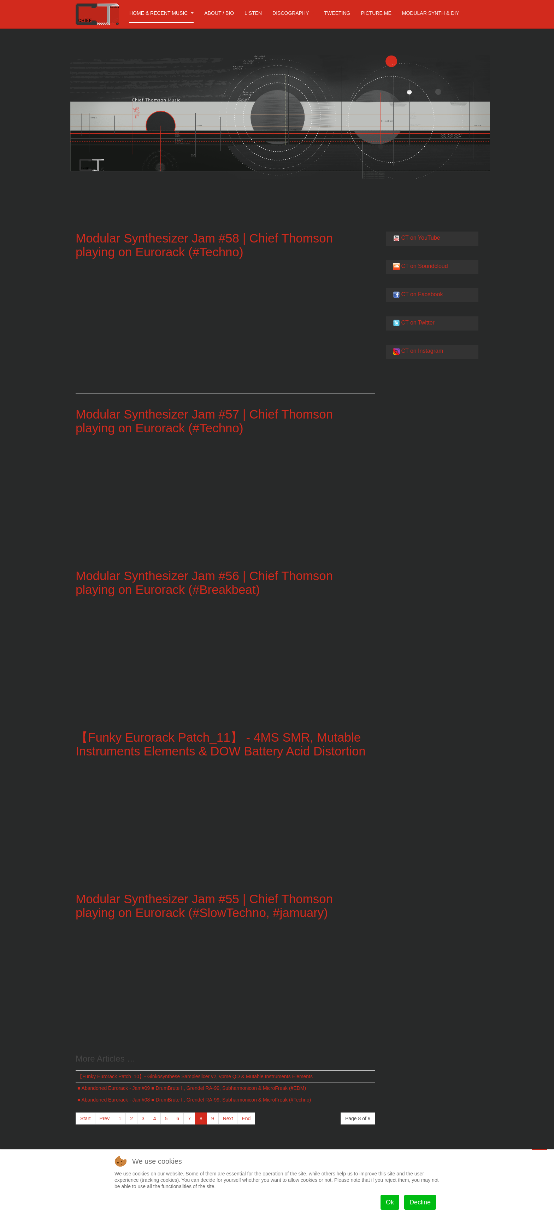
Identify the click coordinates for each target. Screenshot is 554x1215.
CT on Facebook (422, 294)
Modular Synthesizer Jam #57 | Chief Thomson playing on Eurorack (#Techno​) (204, 421)
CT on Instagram (422, 351)
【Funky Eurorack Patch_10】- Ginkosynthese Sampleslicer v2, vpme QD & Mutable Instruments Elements (195, 1076)
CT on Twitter (418, 323)
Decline (420, 1202)
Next (228, 1118)
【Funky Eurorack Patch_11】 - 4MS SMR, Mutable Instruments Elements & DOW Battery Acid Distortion (221, 744)
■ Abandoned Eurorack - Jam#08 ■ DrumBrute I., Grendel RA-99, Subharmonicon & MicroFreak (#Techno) (194, 1100)
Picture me (376, 13)
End (246, 1118)
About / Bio (219, 13)
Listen (253, 13)
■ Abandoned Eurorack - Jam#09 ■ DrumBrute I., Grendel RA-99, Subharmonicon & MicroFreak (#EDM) (191, 1088)
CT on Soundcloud (424, 266)
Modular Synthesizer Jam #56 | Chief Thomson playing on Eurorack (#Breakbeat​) (204, 582)
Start (85, 1118)
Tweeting (337, 13)
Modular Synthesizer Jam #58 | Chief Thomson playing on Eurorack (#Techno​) (204, 245)
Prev (105, 1118)
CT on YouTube (420, 238)
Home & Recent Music (161, 13)
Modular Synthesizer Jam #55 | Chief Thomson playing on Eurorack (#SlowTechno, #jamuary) (204, 905)
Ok (390, 1202)
